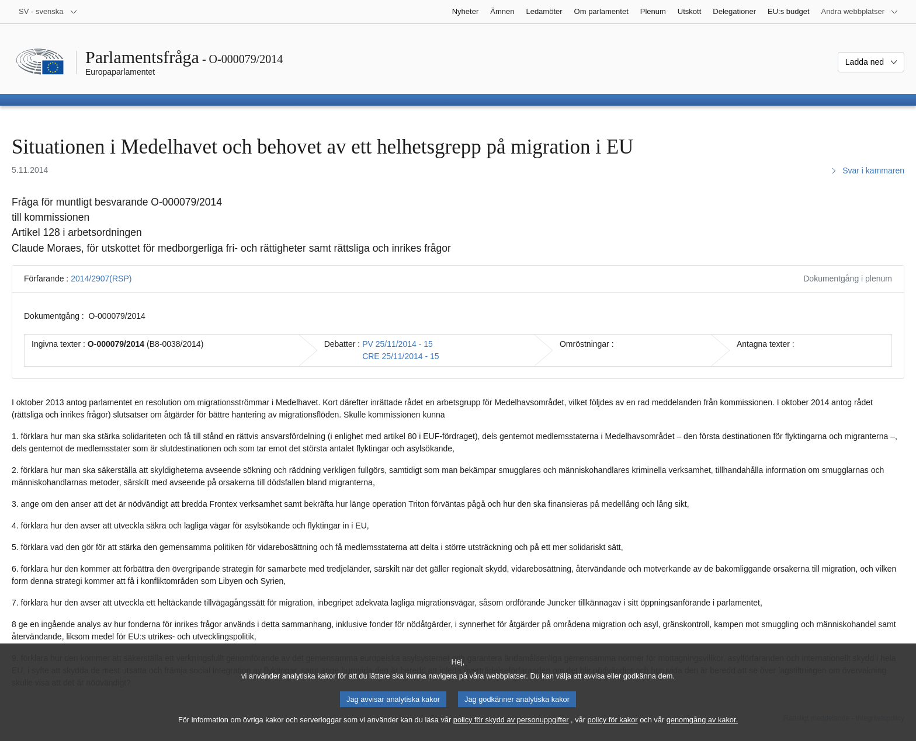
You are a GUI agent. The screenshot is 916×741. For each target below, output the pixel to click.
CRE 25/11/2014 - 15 (400, 356)
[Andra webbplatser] (860, 11)
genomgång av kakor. (702, 730)
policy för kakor (613, 730)
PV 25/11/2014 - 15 (397, 344)
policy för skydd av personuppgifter (511, 730)
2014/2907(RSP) (101, 278)
